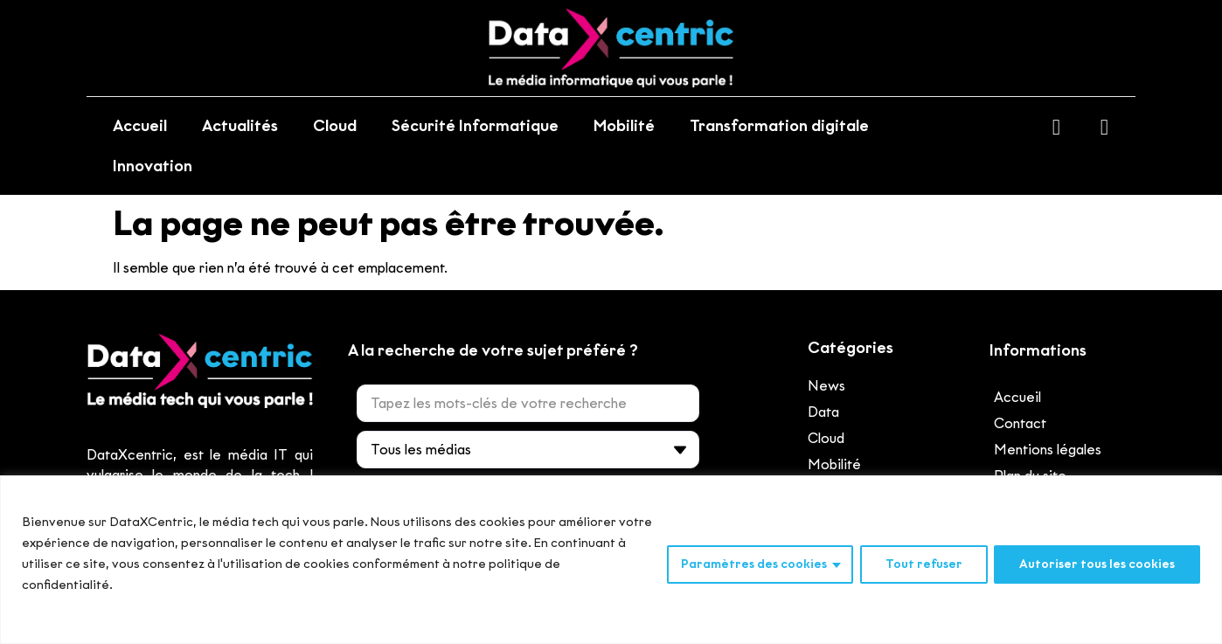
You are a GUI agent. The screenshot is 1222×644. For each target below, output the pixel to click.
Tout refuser (923, 564)
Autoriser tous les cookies (1097, 564)
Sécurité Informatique (475, 125)
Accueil (140, 125)
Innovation (152, 166)
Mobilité (624, 125)
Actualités (240, 125)
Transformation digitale (779, 125)
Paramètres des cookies (753, 564)
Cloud (335, 125)
